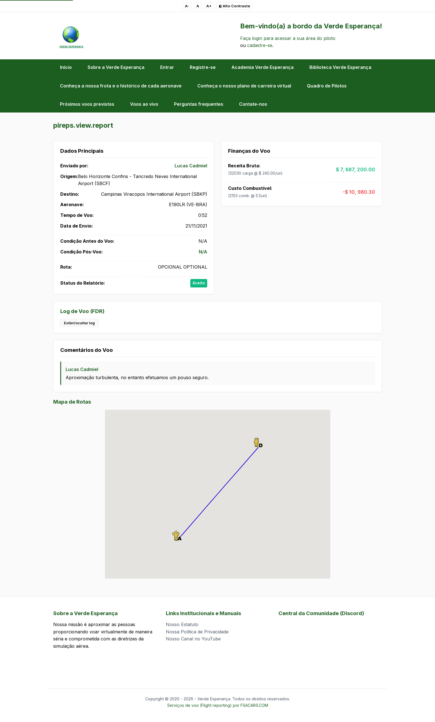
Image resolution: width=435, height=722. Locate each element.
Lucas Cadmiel (191, 165)
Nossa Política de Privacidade (197, 632)
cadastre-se (259, 45)
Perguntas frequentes (198, 104)
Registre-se (203, 67)
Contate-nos (253, 104)
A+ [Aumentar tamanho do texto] (208, 6)
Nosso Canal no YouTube (193, 639)
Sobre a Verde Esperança (116, 67)
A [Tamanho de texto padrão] (198, 6)
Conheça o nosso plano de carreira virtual (244, 86)
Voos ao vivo (144, 104)
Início (66, 67)
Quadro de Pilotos (327, 86)
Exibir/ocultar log (79, 323)
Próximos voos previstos (87, 104)
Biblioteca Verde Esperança (340, 67)
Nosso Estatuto (182, 624)
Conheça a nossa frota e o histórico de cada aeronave (121, 86)
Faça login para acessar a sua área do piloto (287, 38)
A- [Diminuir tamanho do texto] (187, 6)
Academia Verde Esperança (262, 67)
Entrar (167, 67)
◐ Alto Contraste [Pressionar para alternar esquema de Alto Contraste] (234, 6)
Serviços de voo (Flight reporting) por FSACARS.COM (217, 705)
